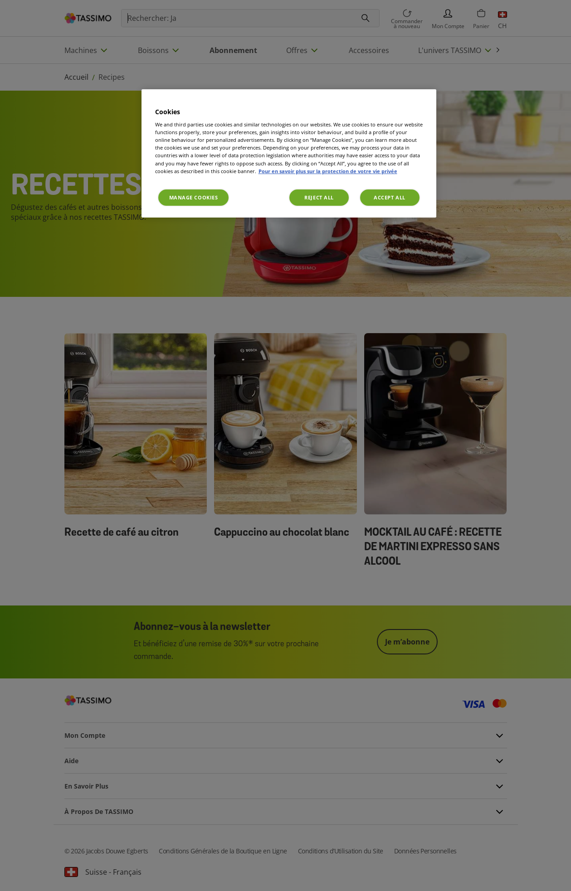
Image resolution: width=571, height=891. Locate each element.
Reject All (319, 197)
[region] (289, 153)
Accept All (389, 197)
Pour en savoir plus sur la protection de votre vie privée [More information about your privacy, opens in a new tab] (328, 171)
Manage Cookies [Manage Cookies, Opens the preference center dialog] (193, 197)
